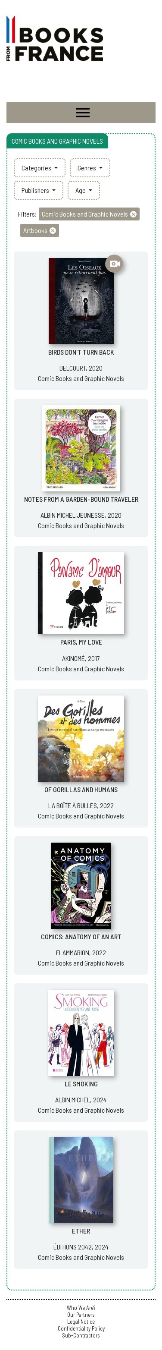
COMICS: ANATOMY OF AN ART (81, 936)
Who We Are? (81, 1307)
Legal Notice (81, 1321)
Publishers (36, 190)
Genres (87, 168)
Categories (37, 168)
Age (81, 190)
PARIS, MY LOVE (81, 642)
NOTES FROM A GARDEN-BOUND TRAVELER (81, 499)
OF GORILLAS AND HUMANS (81, 789)
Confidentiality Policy (81, 1328)
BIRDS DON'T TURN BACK (81, 352)
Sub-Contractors (81, 1335)
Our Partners (81, 1314)
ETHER (81, 1231)
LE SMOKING (81, 1083)
